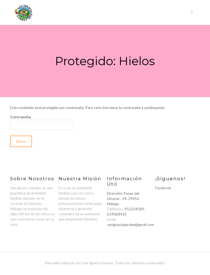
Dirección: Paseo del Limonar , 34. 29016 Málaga (123, 198)
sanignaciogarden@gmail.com (130, 224)
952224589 (134, 209)
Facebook (163, 188)
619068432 (117, 214)
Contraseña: (41, 122)
